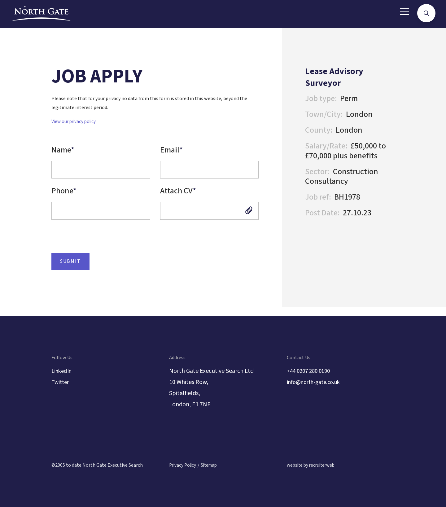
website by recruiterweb (312, 465)
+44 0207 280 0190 (311, 371)
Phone (64, 195)
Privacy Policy (183, 465)
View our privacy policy (75, 121)
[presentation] (91, 244)
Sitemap (212, 465)
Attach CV (178, 195)
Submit (67, 270)
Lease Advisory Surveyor (337, 77)
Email (171, 150)
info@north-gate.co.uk (316, 382)
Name (62, 150)
